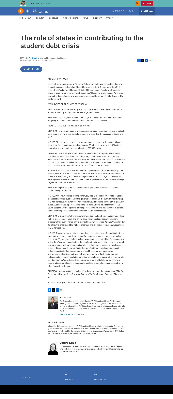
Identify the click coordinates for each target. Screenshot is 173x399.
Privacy (96, 379)
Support (108, 23)
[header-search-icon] (138, 6)
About (28, 23)
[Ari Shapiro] (53, 307)
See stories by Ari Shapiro (72, 319)
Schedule (53, 23)
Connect (40, 23)
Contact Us (69, 384)
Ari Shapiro (34, 63)
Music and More (70, 23)
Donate (149, 6)
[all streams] (147, 16)
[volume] (27, 16)
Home (20, 23)
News (85, 23)
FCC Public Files (100, 384)
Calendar (97, 23)
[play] (21, 16)
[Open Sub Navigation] (33, 23)
